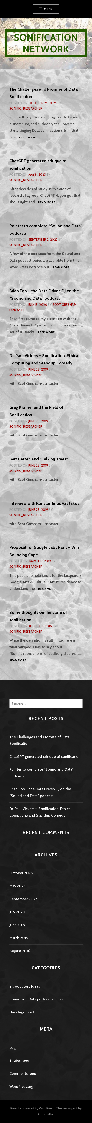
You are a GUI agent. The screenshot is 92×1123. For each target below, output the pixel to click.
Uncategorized (21, 1012)
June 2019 (17, 925)
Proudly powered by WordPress (32, 1108)
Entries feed (19, 1060)
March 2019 (18, 938)
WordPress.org (21, 1086)
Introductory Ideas (24, 986)
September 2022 (23, 899)
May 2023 (17, 886)
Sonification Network (46, 43)
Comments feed (22, 1073)
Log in (14, 1047)
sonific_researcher (25, 108)
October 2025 (21, 873)
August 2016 (19, 951)
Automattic (46, 1114)
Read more (27, 138)
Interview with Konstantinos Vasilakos (44, 503)
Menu (48, 9)
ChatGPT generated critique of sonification (45, 756)
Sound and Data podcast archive (36, 999)
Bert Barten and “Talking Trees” (38, 459)
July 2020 (17, 912)
